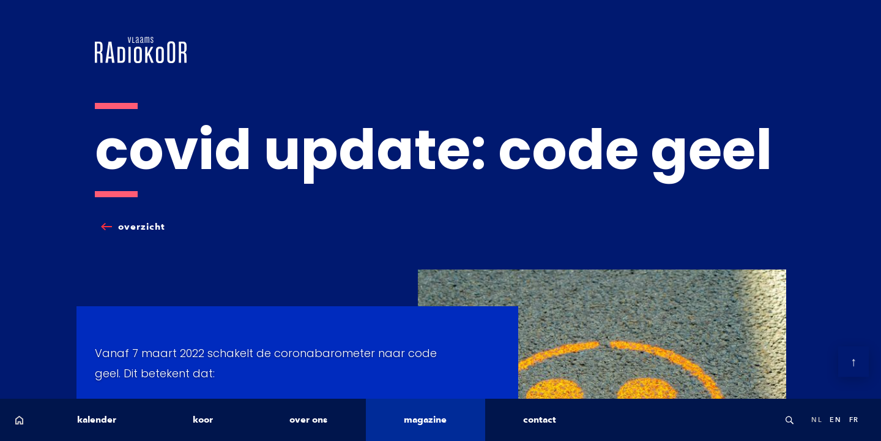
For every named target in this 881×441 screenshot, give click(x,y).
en (835, 419)
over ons (308, 419)
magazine (425, 419)
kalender (96, 419)
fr (854, 419)
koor (203, 419)
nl (816, 419)
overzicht (141, 226)
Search (789, 420)
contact (539, 419)
